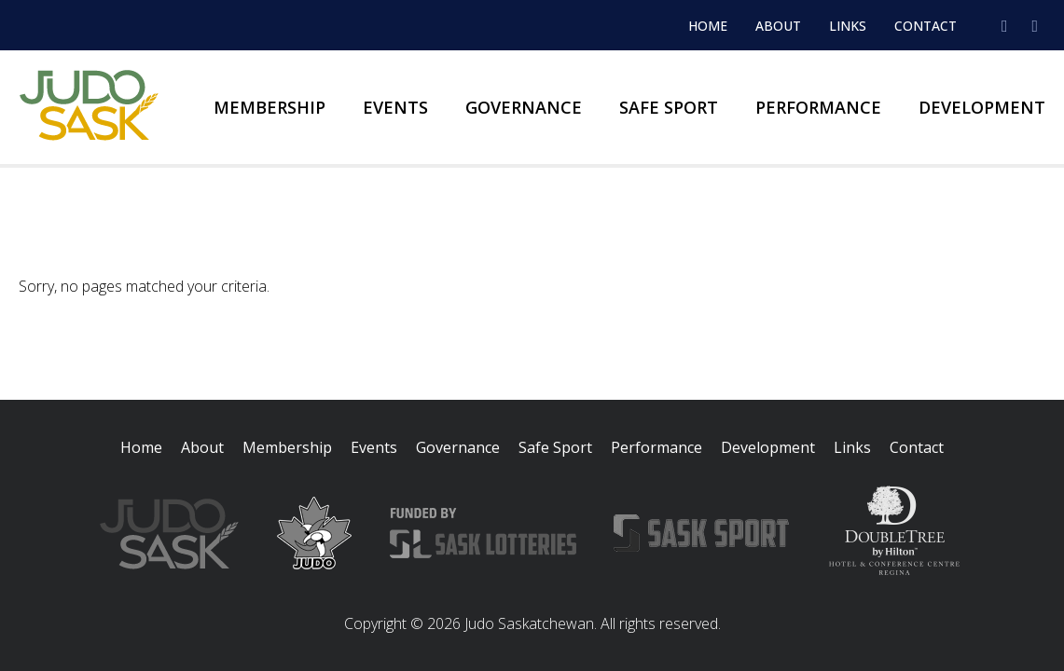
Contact (925, 25)
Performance (818, 107)
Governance (523, 107)
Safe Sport (668, 107)
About (778, 25)
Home (707, 25)
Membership (269, 107)
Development (982, 107)
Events (395, 107)
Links (847, 25)
